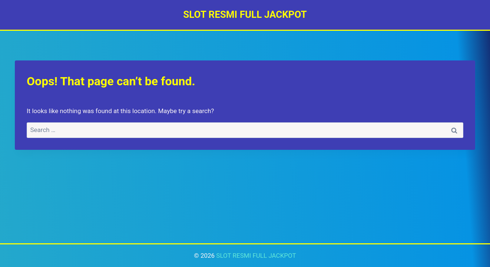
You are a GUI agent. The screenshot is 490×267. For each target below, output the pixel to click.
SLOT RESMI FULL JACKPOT (256, 255)
